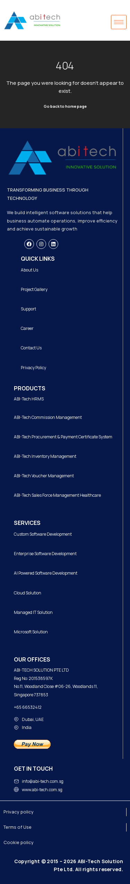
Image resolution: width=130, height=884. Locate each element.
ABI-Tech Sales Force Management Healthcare (57, 495)
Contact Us (31, 348)
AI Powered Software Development (45, 573)
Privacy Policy (33, 368)
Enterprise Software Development (45, 554)
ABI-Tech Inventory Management (45, 456)
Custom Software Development (43, 534)
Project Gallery (34, 289)
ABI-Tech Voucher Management (44, 476)
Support (28, 309)
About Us (29, 270)
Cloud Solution (27, 593)
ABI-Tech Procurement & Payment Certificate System (63, 437)
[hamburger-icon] (119, 22)
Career (27, 328)
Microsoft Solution (31, 632)
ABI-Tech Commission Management (48, 417)
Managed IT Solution (33, 612)
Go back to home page (65, 106)
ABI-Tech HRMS (29, 399)
